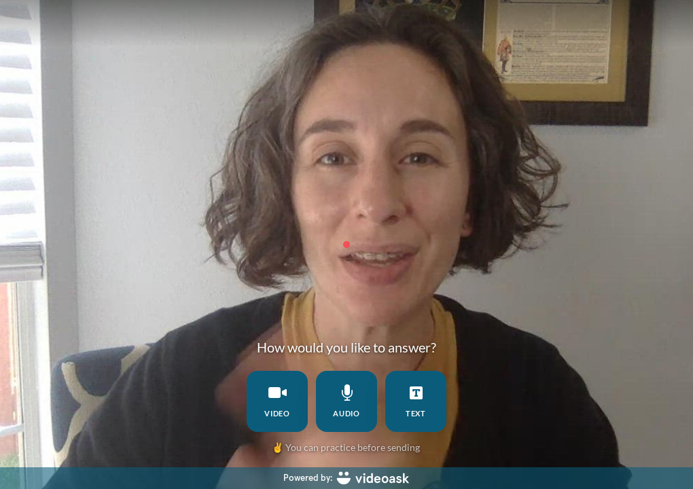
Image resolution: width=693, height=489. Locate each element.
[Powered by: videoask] (346, 478)
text (416, 401)
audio (347, 401)
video (277, 401)
